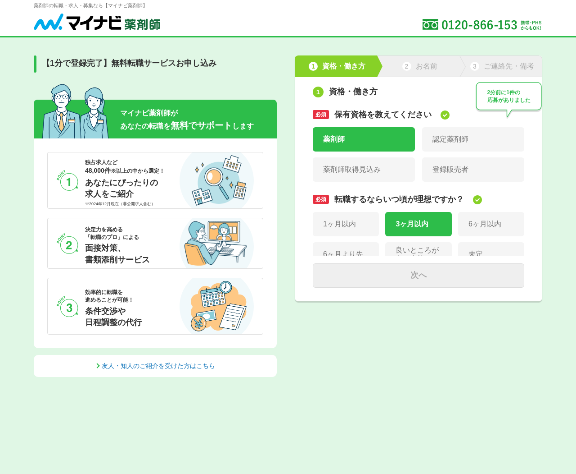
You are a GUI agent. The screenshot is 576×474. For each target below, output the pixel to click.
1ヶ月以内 (339, 224)
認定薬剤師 (450, 139)
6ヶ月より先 (343, 254)
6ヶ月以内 (484, 224)
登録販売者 (450, 169)
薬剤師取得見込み (352, 169)
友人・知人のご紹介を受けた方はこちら (158, 365)
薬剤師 (334, 139)
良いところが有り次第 (417, 254)
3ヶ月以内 (412, 224)
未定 (475, 254)
